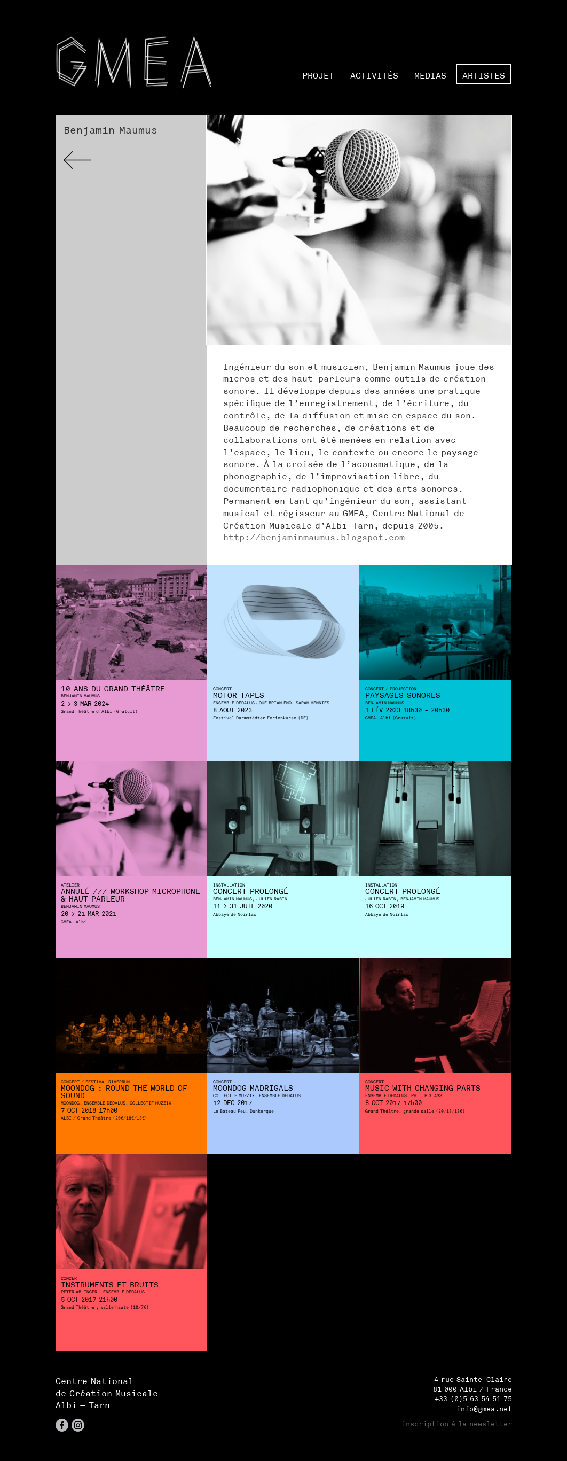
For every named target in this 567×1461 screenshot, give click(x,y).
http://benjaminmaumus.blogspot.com (314, 537)
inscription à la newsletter (456, 1423)
